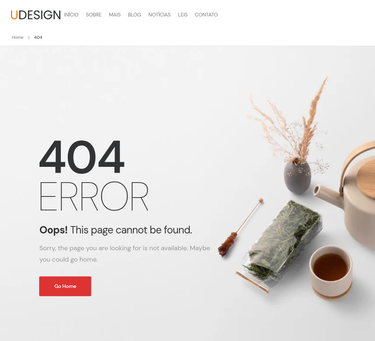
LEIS (183, 14)
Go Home (65, 286)
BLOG (134, 14)
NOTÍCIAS (159, 14)
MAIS (114, 14)
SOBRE (94, 14)
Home (17, 37)
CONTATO (206, 14)
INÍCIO (71, 14)
